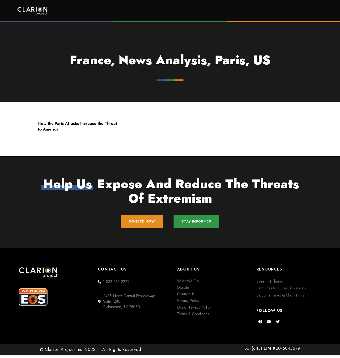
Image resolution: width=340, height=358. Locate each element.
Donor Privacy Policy (194, 310)
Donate (302, 11)
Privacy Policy (188, 303)
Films (230, 11)
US (262, 60)
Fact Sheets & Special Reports (281, 290)
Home (138, 11)
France (90, 60)
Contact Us (186, 296)
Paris (230, 60)
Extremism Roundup (184, 11)
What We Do (188, 283)
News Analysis (163, 60)
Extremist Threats (270, 284)
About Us (265, 11)
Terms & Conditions (193, 316)
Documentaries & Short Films (280, 298)
